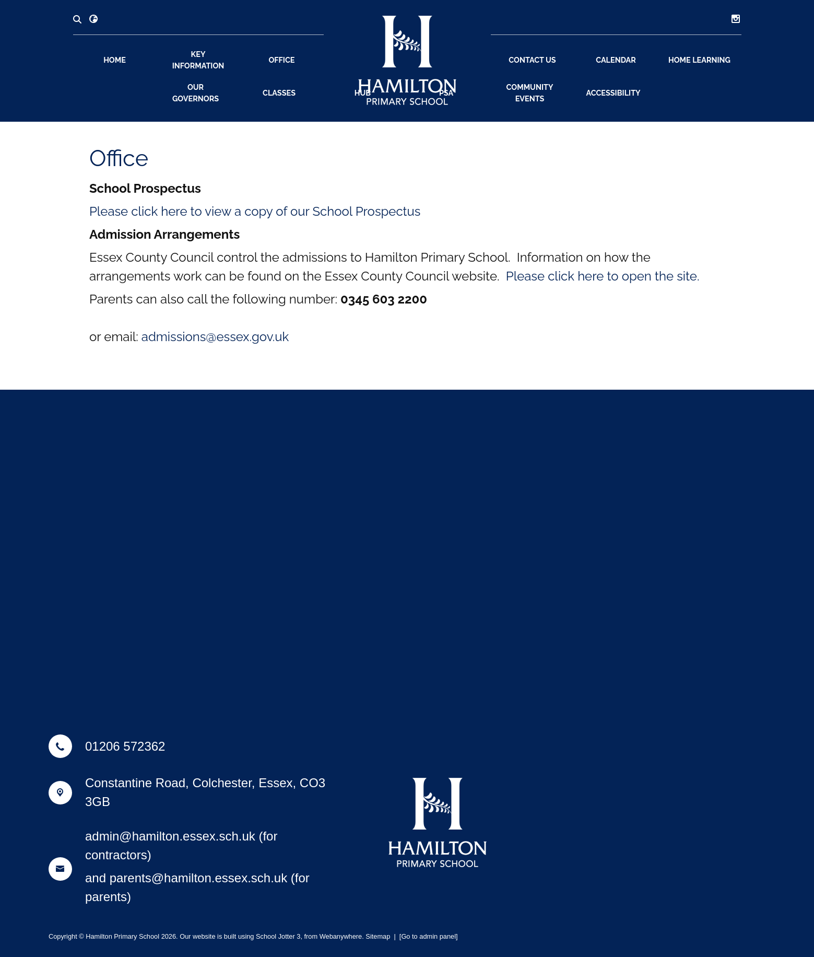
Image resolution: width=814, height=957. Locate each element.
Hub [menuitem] (363, 92)
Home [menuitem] (114, 59)
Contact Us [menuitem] (532, 59)
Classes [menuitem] (279, 92)
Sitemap (377, 936)
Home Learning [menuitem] (699, 59)
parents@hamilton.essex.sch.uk (199, 878)
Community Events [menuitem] (529, 93)
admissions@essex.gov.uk (215, 336)
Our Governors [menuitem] (195, 93)
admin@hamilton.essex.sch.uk (170, 836)
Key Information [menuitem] (198, 60)
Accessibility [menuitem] (613, 92)
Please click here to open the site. (603, 276)
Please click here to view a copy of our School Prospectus (255, 211)
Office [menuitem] (281, 59)
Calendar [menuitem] (616, 59)
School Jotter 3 (278, 936)
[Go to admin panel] (428, 936)
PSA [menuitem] (446, 92)
